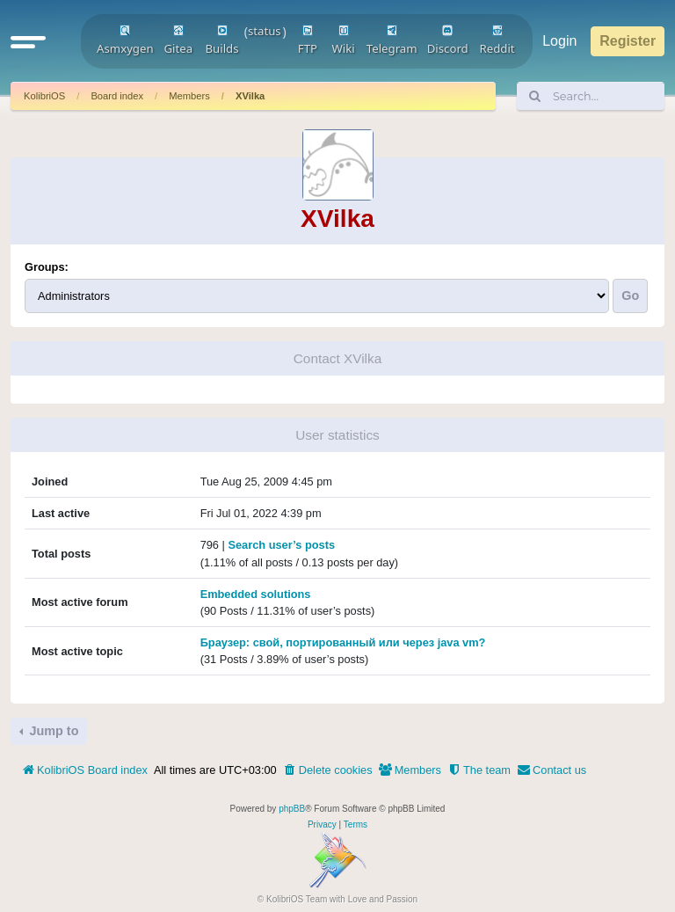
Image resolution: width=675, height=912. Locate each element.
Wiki (343, 40)
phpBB (292, 809)
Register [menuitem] (627, 40)
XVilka (250, 96)
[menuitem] (328, 770)
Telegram (392, 40)
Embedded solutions (255, 594)
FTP (307, 40)
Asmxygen (125, 40)
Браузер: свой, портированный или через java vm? (343, 642)
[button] (28, 41)
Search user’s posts (281, 544)
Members (189, 96)
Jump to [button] (51, 731)
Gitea (177, 40)
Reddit (497, 40)
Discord (447, 40)
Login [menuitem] (559, 40)
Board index (117, 96)
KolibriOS (44, 96)
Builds (221, 40)
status (264, 31)
